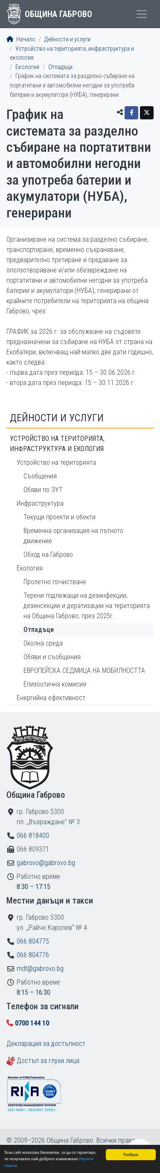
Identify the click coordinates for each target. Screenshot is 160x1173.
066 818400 (33, 835)
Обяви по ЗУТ (43, 490)
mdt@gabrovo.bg (40, 968)
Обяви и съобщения (52, 657)
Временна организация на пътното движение (73, 536)
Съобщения (40, 476)
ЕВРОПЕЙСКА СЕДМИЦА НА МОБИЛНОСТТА (84, 670)
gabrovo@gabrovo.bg (46, 863)
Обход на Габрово (48, 554)
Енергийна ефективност (51, 698)
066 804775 (33, 941)
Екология (27, 67)
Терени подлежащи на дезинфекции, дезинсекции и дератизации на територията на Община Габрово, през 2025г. (86, 605)
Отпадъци (60, 67)
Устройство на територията (56, 462)
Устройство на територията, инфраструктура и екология (57, 443)
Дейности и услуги (67, 39)
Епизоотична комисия (54, 684)
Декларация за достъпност (45, 1044)
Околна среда (43, 643)
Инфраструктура (40, 503)
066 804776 (33, 955)
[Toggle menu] (141, 14)
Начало (20, 39)
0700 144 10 (32, 1023)
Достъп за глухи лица (48, 1061)
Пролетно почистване (54, 582)
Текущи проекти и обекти (59, 517)
